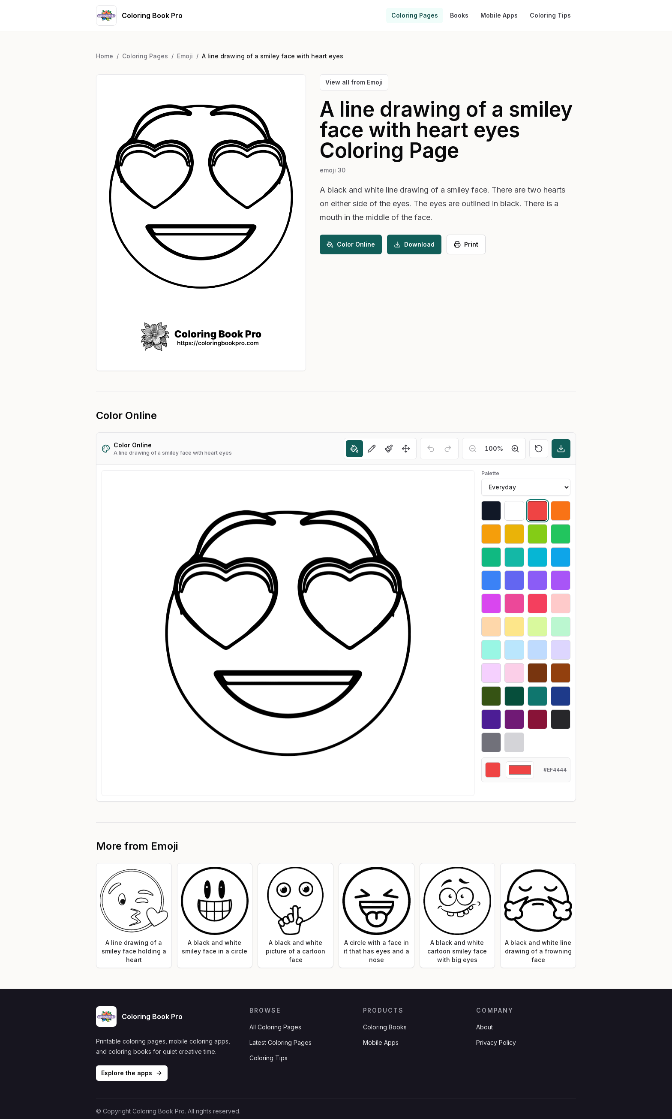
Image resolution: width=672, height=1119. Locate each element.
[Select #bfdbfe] (537, 650)
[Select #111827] (491, 511)
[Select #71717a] (491, 742)
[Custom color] (520, 769)
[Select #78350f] (537, 673)
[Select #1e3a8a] (560, 696)
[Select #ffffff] (514, 511)
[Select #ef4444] (537, 511)
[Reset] (538, 448)
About (484, 1027)
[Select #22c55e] (560, 534)
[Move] (405, 448)
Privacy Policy (496, 1042)
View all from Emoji (354, 82)
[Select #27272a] (560, 719)
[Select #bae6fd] (514, 650)
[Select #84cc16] (537, 534)
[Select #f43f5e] (537, 603)
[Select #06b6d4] (537, 557)
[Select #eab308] (514, 534)
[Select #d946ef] (491, 603)
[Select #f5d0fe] (491, 673)
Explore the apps (131, 1073)
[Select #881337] (537, 719)
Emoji (185, 56)
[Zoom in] (515, 448)
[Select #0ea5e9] (560, 557)
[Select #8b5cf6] (537, 580)
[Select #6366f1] (514, 580)
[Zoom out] (472, 448)
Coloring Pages (414, 15)
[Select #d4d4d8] (514, 742)
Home (104, 56)
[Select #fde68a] (514, 626)
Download (414, 244)
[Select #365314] (491, 696)
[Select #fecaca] (560, 603)
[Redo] (447, 448)
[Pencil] (371, 448)
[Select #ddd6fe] (560, 650)
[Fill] (354, 448)
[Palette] (525, 487)
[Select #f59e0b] (491, 534)
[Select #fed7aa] (491, 626)
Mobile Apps (499, 15)
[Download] (561, 448)
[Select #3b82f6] (491, 580)
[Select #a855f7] (560, 580)
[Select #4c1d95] (491, 719)
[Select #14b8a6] (514, 557)
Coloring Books (385, 1027)
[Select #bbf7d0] (560, 626)
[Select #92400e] (560, 673)
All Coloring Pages (275, 1027)
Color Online (351, 244)
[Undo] (430, 448)
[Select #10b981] (491, 557)
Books (459, 15)
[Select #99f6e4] (491, 650)
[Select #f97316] (560, 511)
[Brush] (388, 448)
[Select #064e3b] (514, 696)
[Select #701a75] (514, 719)
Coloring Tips (550, 15)
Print (466, 244)
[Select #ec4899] (514, 603)
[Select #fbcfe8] (514, 673)
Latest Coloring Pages (280, 1042)
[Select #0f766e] (537, 696)
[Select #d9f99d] (537, 626)
